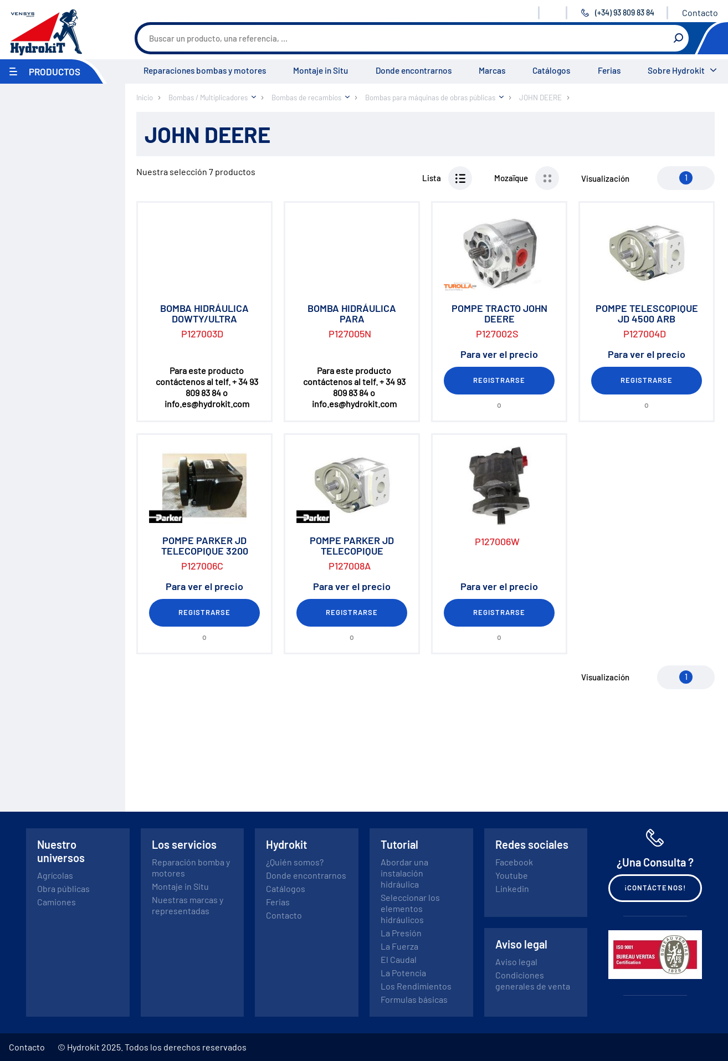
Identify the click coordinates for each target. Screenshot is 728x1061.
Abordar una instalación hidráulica (404, 873)
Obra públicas (63, 888)
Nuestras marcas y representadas (187, 905)
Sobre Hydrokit (676, 70)
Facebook (514, 862)
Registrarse (499, 380)
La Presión (401, 932)
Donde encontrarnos (414, 70)
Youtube (511, 875)
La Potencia (403, 972)
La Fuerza (399, 946)
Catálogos (551, 70)
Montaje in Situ (320, 70)
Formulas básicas (414, 999)
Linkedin (512, 888)
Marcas (492, 70)
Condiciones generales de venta (532, 980)
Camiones (56, 901)
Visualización (605, 178)
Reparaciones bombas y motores (204, 70)
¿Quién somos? (295, 862)
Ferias (609, 70)
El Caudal (399, 959)
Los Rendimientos (416, 986)
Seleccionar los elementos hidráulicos (410, 908)
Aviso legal (516, 961)
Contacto (700, 12)
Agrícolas (55, 875)
